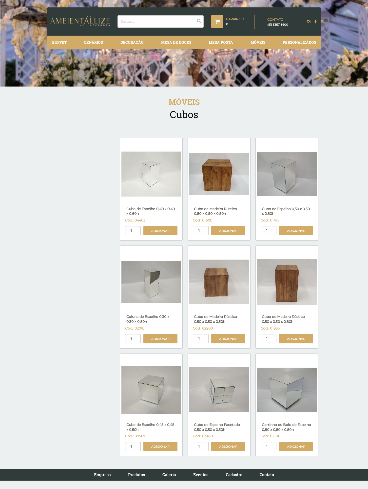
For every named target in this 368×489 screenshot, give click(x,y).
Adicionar (160, 231)
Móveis (258, 42)
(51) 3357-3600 (277, 24)
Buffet (59, 42)
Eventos (200, 474)
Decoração (132, 42)
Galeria (169, 474)
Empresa (102, 474)
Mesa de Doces (176, 42)
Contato (267, 474)
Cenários (93, 42)
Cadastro (234, 474)
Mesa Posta (221, 42)
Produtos (136, 474)
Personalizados (299, 42)
